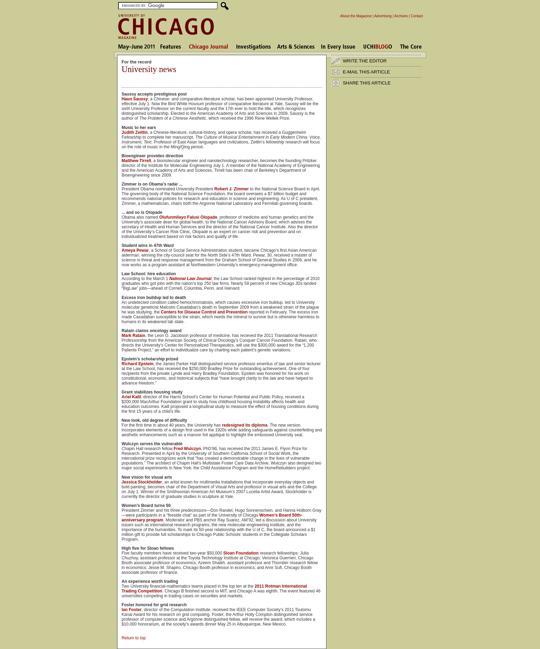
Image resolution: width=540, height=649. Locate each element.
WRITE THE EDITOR (364, 60)
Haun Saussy (135, 99)
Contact (417, 16)
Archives (401, 16)
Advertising (383, 16)
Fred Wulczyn (187, 448)
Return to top (134, 638)
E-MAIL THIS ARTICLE (366, 71)
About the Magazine (356, 16)
